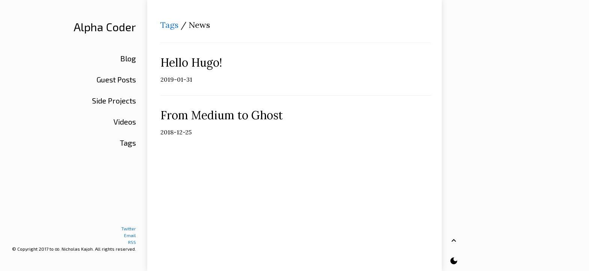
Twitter (128, 228)
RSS (132, 242)
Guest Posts (116, 79)
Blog (128, 58)
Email (130, 235)
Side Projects (114, 100)
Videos (124, 121)
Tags (169, 25)
